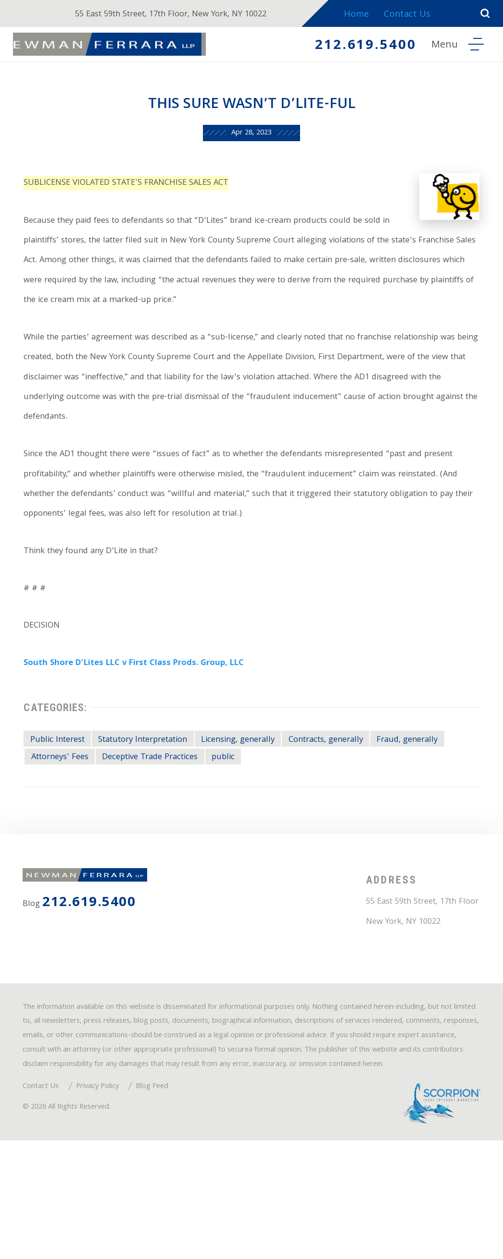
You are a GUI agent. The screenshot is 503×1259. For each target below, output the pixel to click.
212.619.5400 (359, 46)
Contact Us (415, 15)
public (330, 817)
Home (363, 15)
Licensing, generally (265, 798)
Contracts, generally (362, 798)
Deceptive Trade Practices (248, 817)
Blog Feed (170, 1200)
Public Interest (62, 798)
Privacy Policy (108, 1200)
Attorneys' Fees (146, 817)
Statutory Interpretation (159, 798)
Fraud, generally (66, 817)
